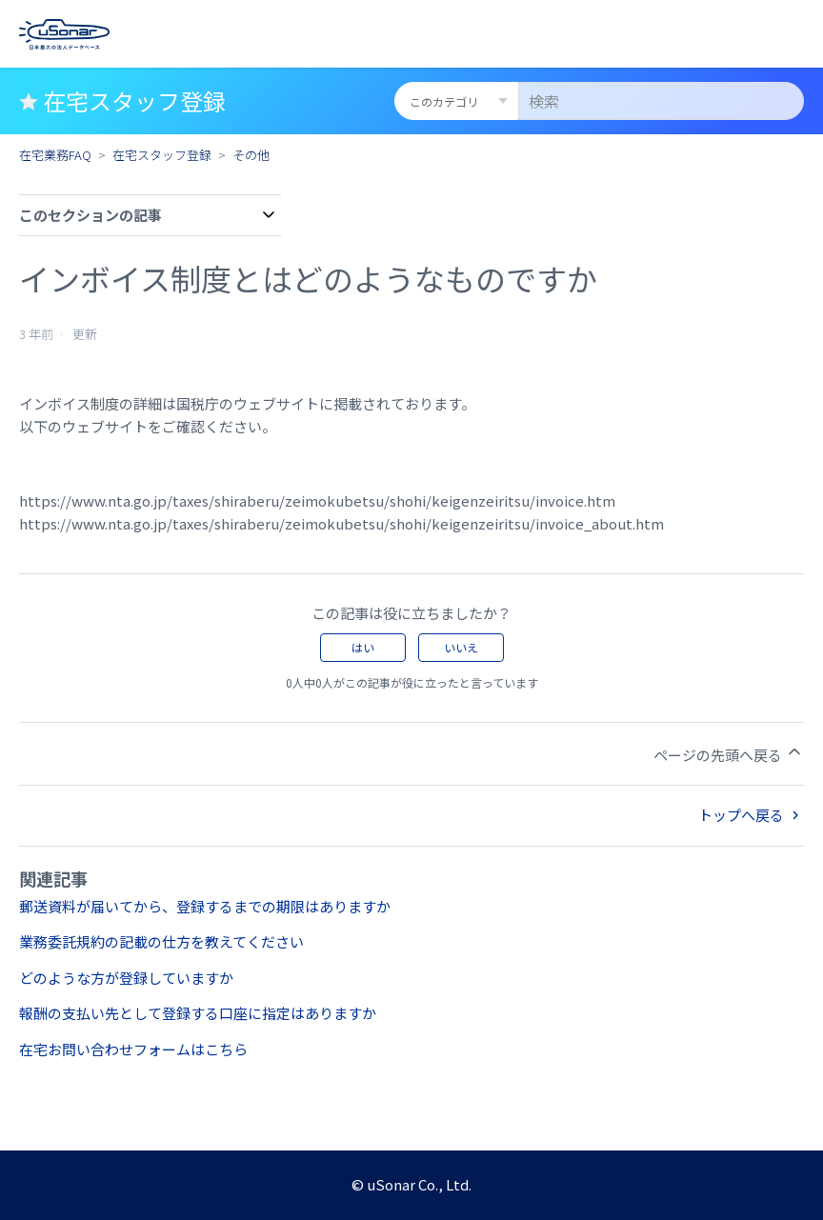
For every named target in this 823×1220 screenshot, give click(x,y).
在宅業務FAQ (55, 155)
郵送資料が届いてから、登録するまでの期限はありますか (205, 906)
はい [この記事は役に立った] (362, 647)
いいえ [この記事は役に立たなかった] (461, 647)
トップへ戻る (751, 815)
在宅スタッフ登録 (161, 155)
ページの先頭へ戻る (728, 753)
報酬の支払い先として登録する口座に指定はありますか (197, 1013)
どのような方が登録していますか (126, 978)
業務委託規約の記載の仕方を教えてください (161, 941)
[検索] (661, 101)
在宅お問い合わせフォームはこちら (133, 1049)
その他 (251, 155)
